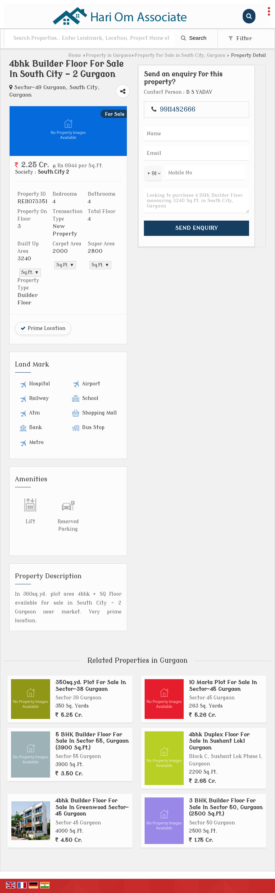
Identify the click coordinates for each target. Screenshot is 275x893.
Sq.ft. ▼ (30, 272)
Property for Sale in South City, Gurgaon (179, 55)
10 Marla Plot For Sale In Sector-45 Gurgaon (223, 685)
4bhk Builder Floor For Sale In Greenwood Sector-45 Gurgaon (92, 807)
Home (74, 55)
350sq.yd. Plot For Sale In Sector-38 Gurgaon (90, 685)
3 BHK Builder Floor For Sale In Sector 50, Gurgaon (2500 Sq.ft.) (226, 807)
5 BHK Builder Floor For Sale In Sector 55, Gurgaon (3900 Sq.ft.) (92, 741)
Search (193, 38)
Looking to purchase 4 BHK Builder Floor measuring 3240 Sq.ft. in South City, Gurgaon (196, 200)
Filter (240, 38)
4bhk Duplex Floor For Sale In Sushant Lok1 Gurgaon (219, 741)
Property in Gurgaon (108, 55)
